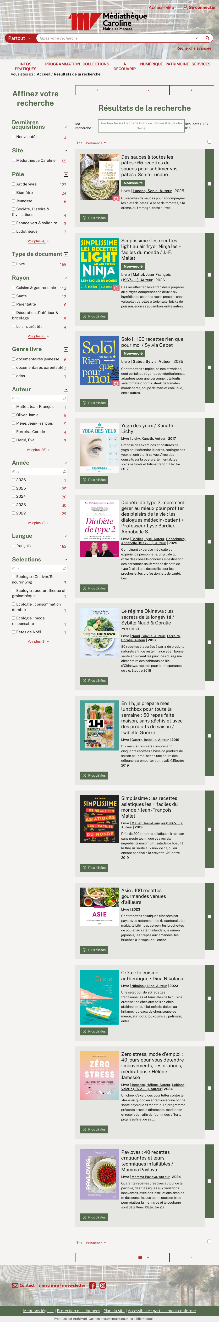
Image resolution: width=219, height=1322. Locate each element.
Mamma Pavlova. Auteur (150, 1177)
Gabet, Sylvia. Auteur (152, 361)
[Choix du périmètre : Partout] (21, 38)
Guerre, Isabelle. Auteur (150, 740)
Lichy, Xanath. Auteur (148, 438)
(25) (39, 450)
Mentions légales (38, 1310)
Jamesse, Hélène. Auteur (150, 1085)
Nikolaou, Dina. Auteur (149, 986)
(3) (39, 641)
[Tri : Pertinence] (94, 142)
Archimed (80, 1319)
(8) (39, 336)
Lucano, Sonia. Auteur (152, 191)
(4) (39, 241)
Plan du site (114, 1310)
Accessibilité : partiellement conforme (162, 1310)
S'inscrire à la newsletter (61, 1285)
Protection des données (78, 1310)
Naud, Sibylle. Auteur (148, 636)
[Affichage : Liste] (144, 90)
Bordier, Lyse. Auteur (147, 539)
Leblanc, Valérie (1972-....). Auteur (153, 1087)
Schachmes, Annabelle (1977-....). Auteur (153, 541)
